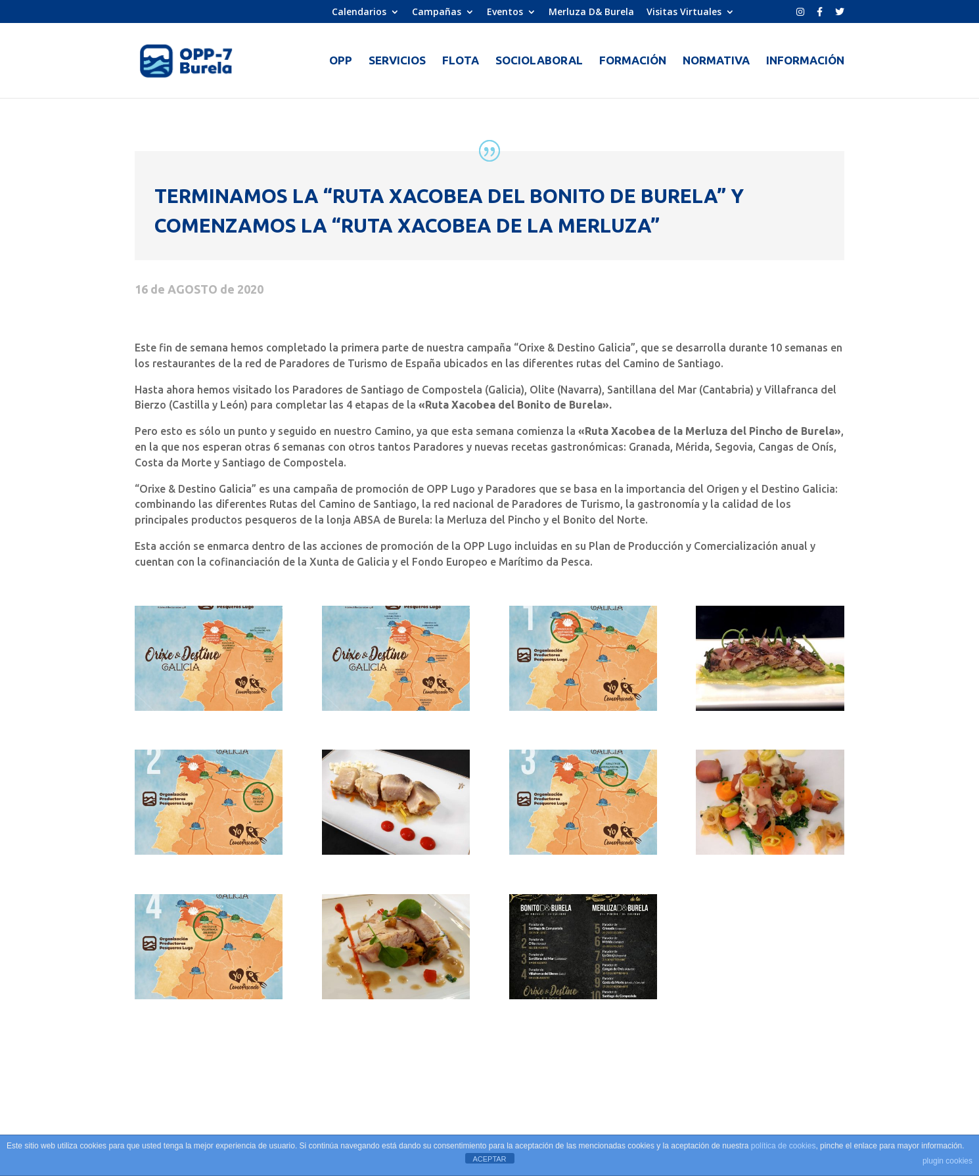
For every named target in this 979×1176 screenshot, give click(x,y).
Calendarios (359, 12)
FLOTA (460, 61)
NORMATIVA (716, 61)
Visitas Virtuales (684, 12)
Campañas (436, 12)
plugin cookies (947, 1160)
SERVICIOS (397, 61)
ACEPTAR (489, 1159)
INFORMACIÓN (805, 61)
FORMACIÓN (632, 61)
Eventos (505, 12)
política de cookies (783, 1145)
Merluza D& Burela (591, 12)
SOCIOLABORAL (539, 61)
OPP (340, 61)
